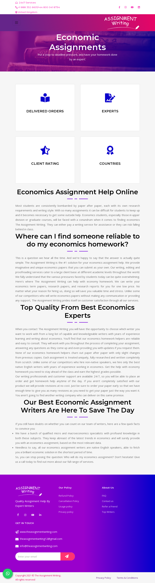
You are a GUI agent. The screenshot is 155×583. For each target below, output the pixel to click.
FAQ (104, 495)
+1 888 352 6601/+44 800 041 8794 (37, 7)
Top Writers (108, 512)
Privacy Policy (103, 577)
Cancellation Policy (69, 501)
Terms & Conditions (127, 577)
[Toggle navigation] (17, 22)
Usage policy (66, 506)
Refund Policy (66, 495)
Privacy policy (66, 512)
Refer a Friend (109, 506)
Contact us (107, 501)
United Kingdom (27, 12)
